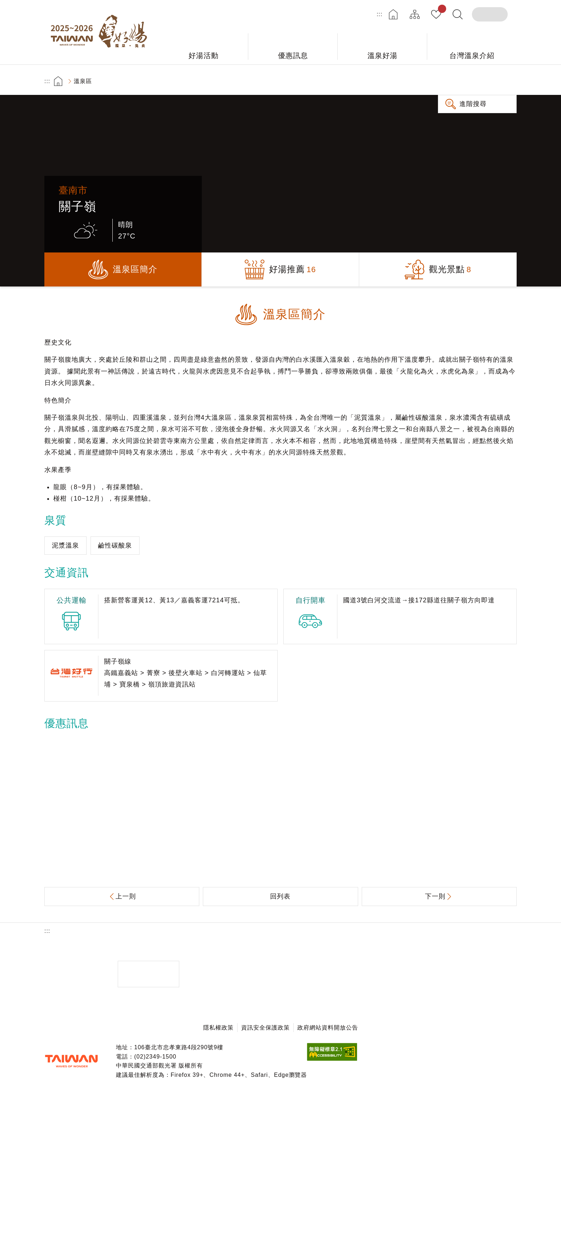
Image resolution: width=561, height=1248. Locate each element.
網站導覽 (415, 14)
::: (379, 14)
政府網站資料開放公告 (327, 1028)
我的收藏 (440, 10)
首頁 (393, 14)
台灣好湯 (101, 32)
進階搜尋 (473, 103)
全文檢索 (457, 14)
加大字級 (487, 81)
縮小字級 (507, 81)
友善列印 (447, 81)
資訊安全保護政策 (265, 1028)
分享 (467, 81)
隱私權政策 (218, 1028)
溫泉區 (83, 81)
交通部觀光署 (71, 1061)
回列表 (280, 896)
